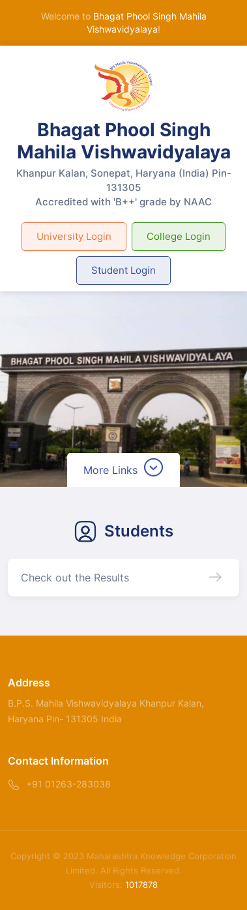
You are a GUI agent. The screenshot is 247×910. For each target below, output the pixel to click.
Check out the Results (75, 577)
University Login (73, 236)
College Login (179, 236)
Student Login (123, 270)
